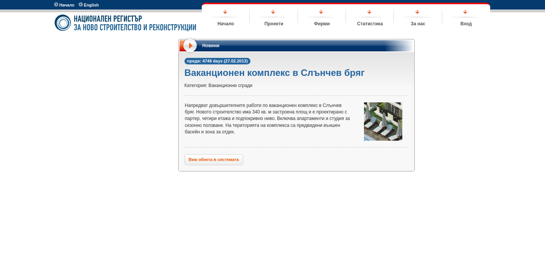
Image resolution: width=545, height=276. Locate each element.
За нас (418, 23)
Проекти (273, 23)
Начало (64, 4)
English (89, 4)
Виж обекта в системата (214, 159)
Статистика (370, 23)
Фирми (322, 23)
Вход (466, 23)
